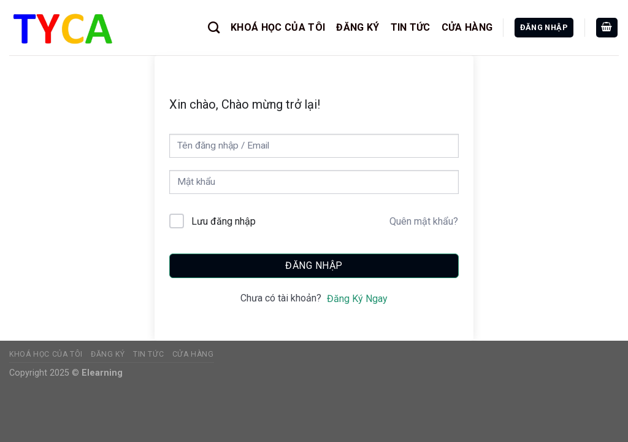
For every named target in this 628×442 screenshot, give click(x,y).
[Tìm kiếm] (214, 27)
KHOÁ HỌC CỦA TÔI (278, 27)
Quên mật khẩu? (423, 221)
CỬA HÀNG (467, 27)
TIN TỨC (411, 27)
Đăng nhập (313, 265)
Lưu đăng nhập (223, 221)
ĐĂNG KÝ (357, 27)
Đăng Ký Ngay (357, 298)
